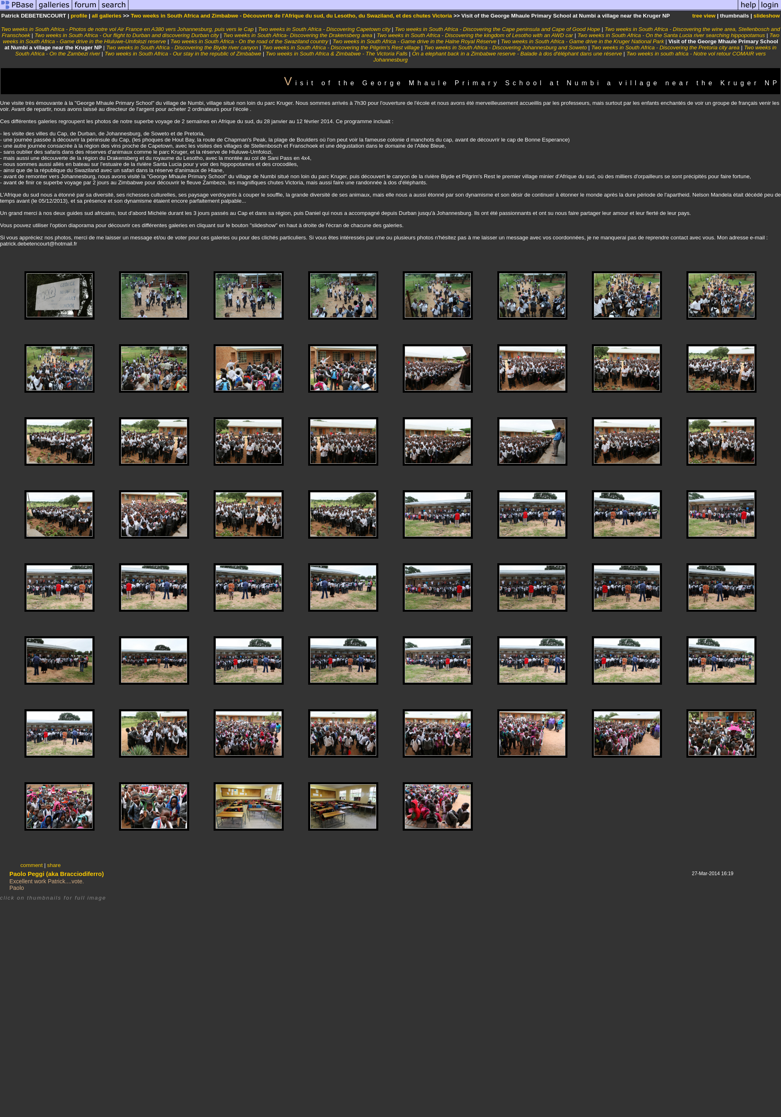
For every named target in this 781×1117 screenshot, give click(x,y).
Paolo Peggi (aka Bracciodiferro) (56, 873)
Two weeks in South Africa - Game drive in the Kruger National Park (582, 41)
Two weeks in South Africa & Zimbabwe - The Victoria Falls (337, 54)
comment (31, 865)
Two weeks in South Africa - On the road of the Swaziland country (249, 41)
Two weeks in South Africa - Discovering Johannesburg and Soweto (505, 47)
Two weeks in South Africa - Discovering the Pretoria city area (665, 47)
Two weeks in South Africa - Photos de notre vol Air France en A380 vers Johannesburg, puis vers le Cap (127, 29)
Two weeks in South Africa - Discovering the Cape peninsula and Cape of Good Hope (497, 29)
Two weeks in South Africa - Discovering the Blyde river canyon (182, 47)
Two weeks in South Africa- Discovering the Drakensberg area (297, 35)
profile (79, 16)
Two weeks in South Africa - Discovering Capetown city (324, 29)
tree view (703, 16)
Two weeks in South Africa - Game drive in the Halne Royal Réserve (414, 41)
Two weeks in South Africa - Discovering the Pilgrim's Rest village (341, 47)
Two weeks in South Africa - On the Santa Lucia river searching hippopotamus (671, 35)
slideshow (767, 16)
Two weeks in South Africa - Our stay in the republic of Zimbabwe (183, 54)
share (54, 865)
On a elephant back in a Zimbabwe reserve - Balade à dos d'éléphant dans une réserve (517, 54)
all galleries (106, 16)
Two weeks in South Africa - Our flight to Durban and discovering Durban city (127, 35)
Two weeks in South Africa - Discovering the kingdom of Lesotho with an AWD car (475, 35)
